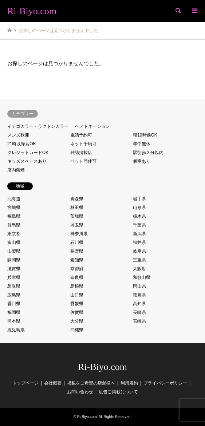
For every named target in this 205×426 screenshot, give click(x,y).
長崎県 (139, 312)
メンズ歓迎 (18, 135)
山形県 (139, 207)
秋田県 (76, 207)
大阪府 (139, 268)
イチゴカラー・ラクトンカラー (37, 126)
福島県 (13, 216)
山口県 (76, 294)
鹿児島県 (16, 329)
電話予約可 (81, 135)
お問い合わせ (80, 391)
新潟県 (139, 233)
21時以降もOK (21, 143)
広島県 (13, 294)
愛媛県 (76, 303)
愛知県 (76, 260)
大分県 (76, 321)
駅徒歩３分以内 (148, 152)
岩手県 (139, 198)
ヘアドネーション (92, 126)
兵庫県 (13, 277)
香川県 (13, 303)
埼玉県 (76, 225)
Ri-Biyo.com (102, 367)
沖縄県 (76, 329)
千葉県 (139, 225)
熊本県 (13, 321)
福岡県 (13, 312)
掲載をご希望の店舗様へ (91, 383)
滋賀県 (13, 268)
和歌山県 (141, 277)
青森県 (76, 198)
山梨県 (13, 251)
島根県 (76, 286)
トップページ (25, 383)
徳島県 (139, 294)
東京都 (13, 233)
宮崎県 (139, 321)
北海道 (13, 198)
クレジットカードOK (27, 152)
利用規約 (129, 383)
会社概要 (53, 383)
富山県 (13, 242)
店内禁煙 (16, 170)
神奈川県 (79, 233)
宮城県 (13, 207)
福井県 (139, 242)
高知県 (139, 303)
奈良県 (76, 277)
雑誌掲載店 (81, 152)
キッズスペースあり (27, 161)
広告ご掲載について (118, 391)
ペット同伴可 (83, 161)
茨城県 (76, 216)
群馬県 (13, 225)
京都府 (76, 268)
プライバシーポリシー (165, 383)
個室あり (141, 161)
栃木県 (139, 216)
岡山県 (139, 286)
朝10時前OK (145, 135)
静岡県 (13, 260)
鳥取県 (13, 286)
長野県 (76, 251)
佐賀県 (76, 312)
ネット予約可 (83, 143)
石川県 (76, 242)
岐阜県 (139, 251)
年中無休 (141, 143)
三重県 (139, 260)
